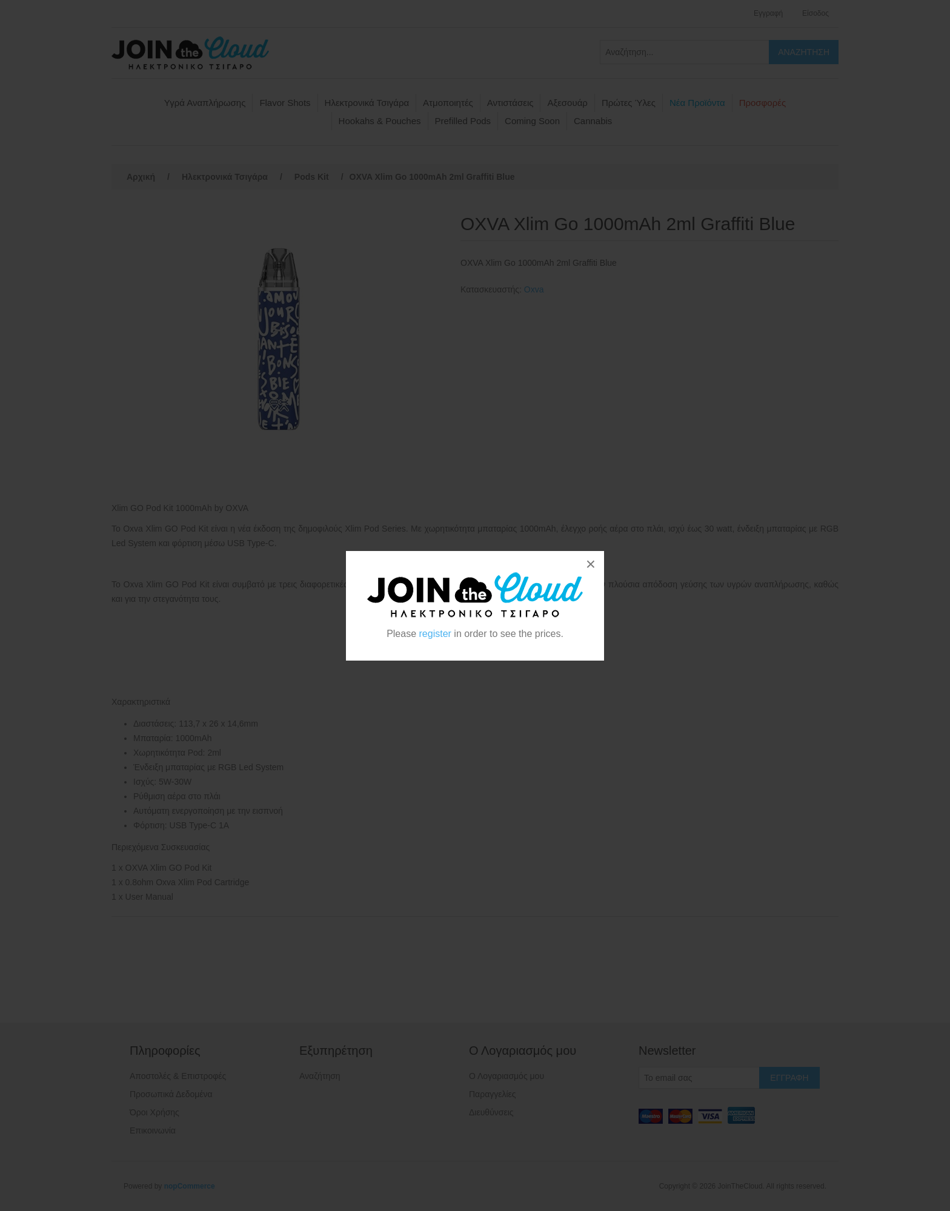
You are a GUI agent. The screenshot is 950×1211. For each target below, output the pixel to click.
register (435, 634)
